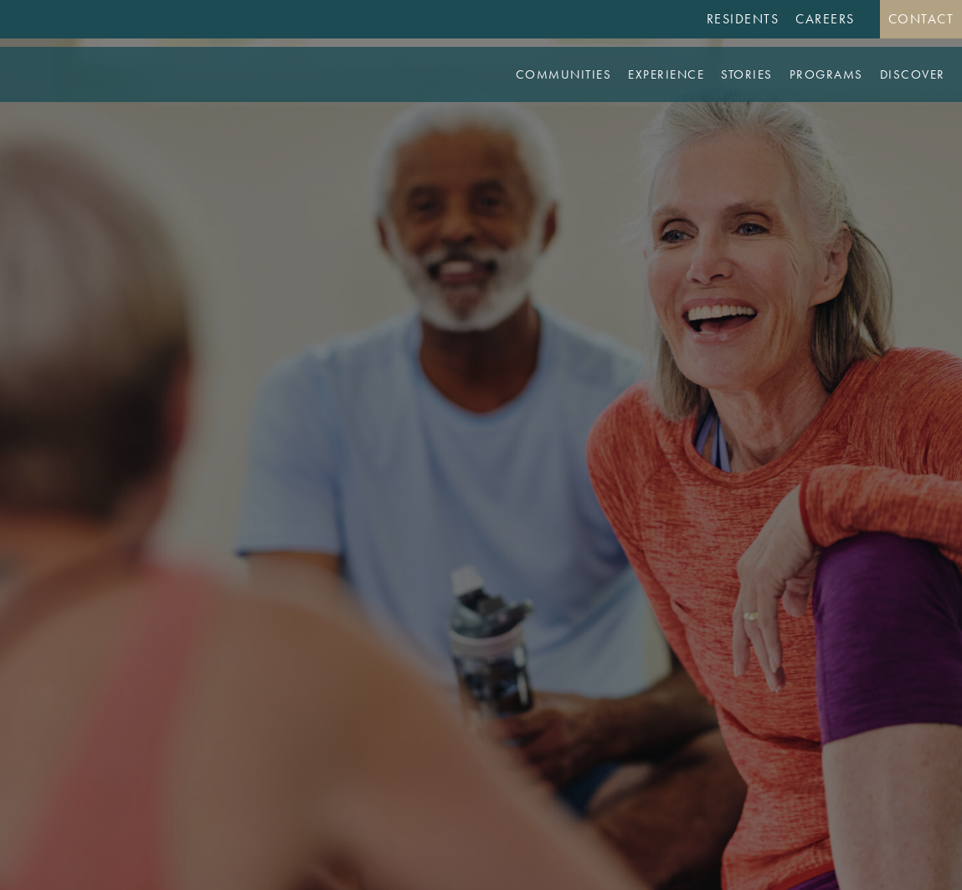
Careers (825, 19)
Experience (666, 74)
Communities (564, 74)
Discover (912, 74)
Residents (743, 19)
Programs (826, 74)
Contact (921, 19)
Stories (747, 74)
